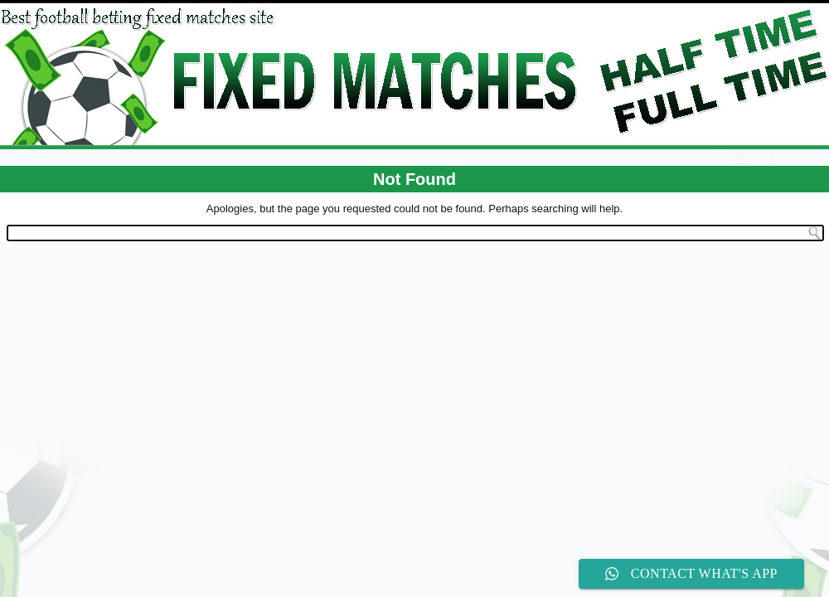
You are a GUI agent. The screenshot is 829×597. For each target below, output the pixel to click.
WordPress (352, 264)
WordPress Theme (426, 264)
